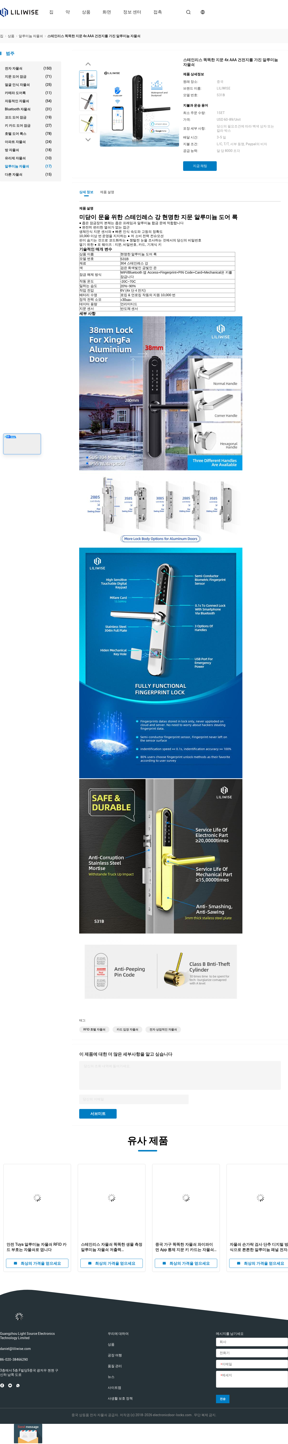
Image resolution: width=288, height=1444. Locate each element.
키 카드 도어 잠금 (28, 125)
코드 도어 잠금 (28, 117)
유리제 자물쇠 (28, 158)
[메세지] (252, 1379)
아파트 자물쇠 (28, 142)
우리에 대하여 (118, 1334)
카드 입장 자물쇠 (127, 1029)
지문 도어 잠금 (28, 76)
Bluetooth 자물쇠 (28, 109)
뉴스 (111, 1377)
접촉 (157, 11)
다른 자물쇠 (28, 174)
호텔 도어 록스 (28, 134)
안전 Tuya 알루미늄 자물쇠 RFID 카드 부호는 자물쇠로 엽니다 (36, 1247)
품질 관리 (115, 1366)
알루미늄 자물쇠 (28, 166)
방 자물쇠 (28, 150)
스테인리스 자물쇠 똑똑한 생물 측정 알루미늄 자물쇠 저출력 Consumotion (111, 1247)
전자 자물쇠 (28, 68)
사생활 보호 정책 (120, 1398)
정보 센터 (132, 11)
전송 (223, 1399)
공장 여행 (115, 1355)
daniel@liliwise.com (15, 1349)
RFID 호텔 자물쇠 (94, 1029)
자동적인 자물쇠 (28, 101)
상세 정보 (86, 192)
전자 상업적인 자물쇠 (163, 1029)
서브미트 (98, 1114)
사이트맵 (114, 1388)
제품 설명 (107, 192)
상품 (86, 11)
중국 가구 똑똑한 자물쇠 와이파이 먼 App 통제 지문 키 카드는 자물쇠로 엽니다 (184, 1247)
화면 (106, 11)
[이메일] (252, 1364)
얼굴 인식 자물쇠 (28, 85)
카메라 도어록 (28, 93)
